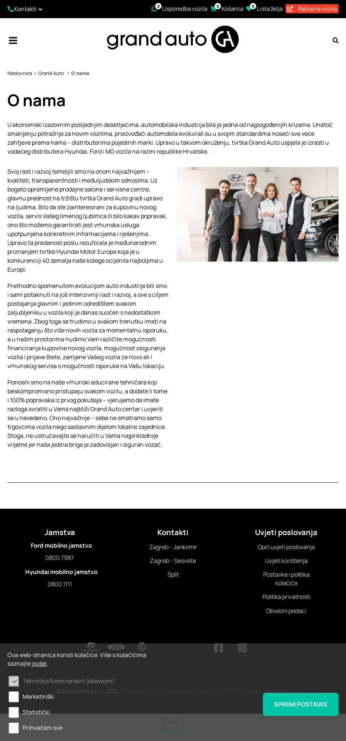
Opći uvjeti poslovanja (286, 547)
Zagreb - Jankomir (173, 547)
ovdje (39, 663)
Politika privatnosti (286, 597)
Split (173, 574)
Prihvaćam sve (42, 728)
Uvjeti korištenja (286, 561)
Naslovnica (19, 73)
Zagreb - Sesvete (173, 561)
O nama (80, 73)
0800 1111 (60, 584)
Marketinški (38, 696)
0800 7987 (59, 558)
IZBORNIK (13, 40)
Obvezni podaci (286, 611)
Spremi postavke (300, 704)
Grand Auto (51, 73)
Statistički (36, 712)
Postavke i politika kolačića (286, 578)
